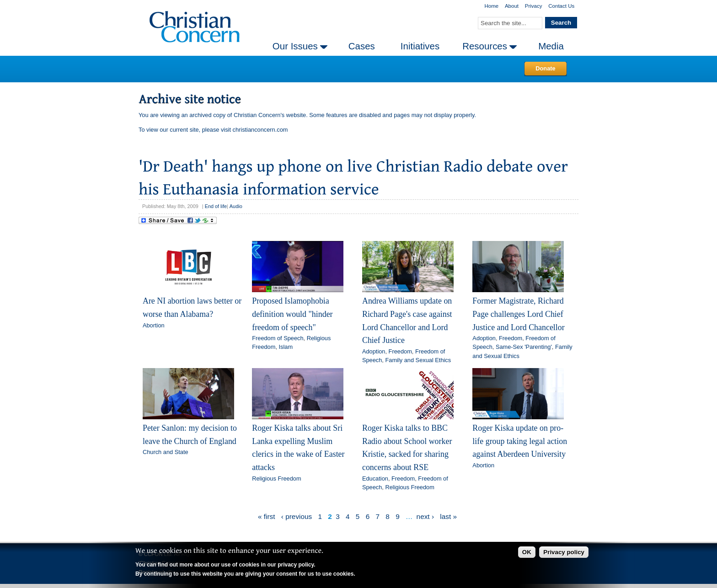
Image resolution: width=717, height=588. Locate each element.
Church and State (165, 452)
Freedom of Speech (277, 338)
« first (266, 516)
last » (448, 516)
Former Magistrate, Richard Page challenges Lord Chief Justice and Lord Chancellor (518, 313)
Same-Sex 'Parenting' (524, 346)
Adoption (373, 351)
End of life (216, 206)
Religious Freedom (276, 478)
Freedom (400, 351)
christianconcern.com (260, 129)
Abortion (154, 325)
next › (425, 516)
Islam (286, 346)
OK (526, 552)
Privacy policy (563, 552)
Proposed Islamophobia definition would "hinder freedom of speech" (292, 313)
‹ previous (296, 516)
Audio (236, 206)
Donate (545, 68)
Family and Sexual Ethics (418, 360)
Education (375, 478)
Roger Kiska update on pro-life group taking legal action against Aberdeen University (519, 441)
